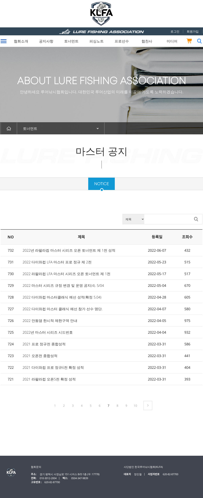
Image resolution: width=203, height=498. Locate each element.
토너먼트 (71, 41)
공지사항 (46, 41)
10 (135, 405)
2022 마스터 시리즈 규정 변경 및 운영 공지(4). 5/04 (63, 285)
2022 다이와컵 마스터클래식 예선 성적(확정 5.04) (62, 297)
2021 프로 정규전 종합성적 (44, 344)
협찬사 (147, 41)
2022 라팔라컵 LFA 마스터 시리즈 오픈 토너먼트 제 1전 (66, 273)
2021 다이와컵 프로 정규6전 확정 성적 (53, 367)
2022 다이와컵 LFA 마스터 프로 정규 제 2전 (57, 262)
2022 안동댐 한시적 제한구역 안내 (50, 320)
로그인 (174, 31)
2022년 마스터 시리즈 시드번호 (48, 332)
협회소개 (21, 41)
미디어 (172, 41)
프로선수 (122, 41)
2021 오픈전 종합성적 (40, 355)
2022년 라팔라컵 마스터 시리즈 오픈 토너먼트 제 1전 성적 (69, 250)
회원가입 (193, 31)
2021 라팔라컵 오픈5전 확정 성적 (49, 379)
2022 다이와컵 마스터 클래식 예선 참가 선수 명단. (62, 309)
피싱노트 (96, 41)
